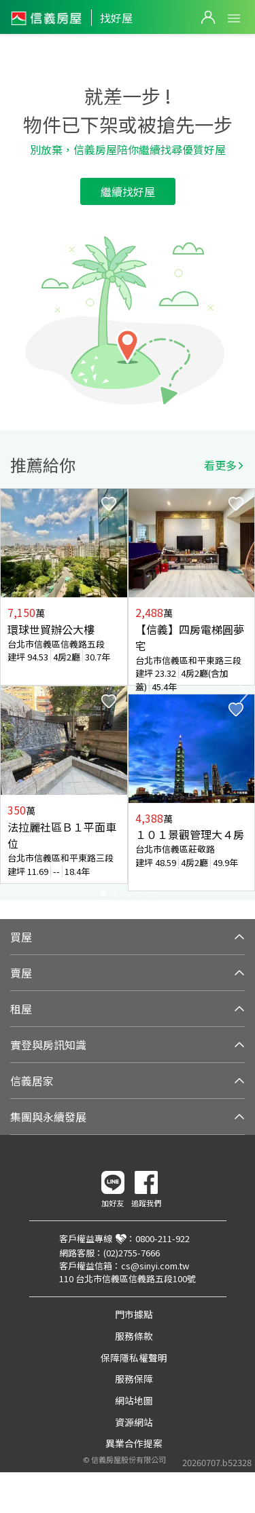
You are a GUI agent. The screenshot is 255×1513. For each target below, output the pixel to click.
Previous (11, 694)
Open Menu (234, 18)
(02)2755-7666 (131, 1252)
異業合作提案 (134, 1443)
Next (244, 694)
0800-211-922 (162, 1238)
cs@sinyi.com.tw (155, 1265)
